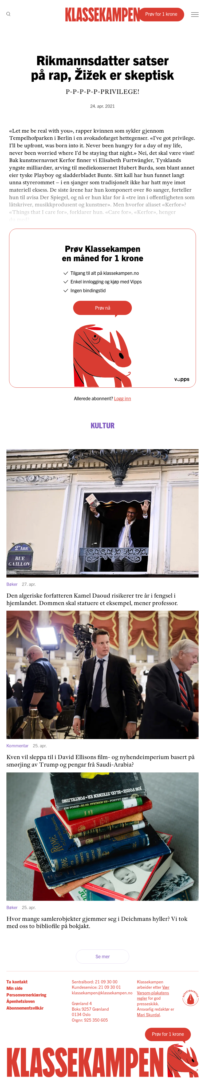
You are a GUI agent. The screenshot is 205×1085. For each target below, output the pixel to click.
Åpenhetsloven (20, 1001)
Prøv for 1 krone (161, 14)
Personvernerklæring (26, 994)
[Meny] (195, 14)
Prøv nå (102, 308)
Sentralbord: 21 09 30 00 (94, 981)
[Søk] (8, 14)
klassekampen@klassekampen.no (102, 992)
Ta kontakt (16, 981)
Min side (14, 988)
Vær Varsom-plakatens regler (153, 992)
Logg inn (122, 398)
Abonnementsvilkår (25, 1007)
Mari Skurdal (148, 1014)
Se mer (103, 956)
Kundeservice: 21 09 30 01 (96, 987)
